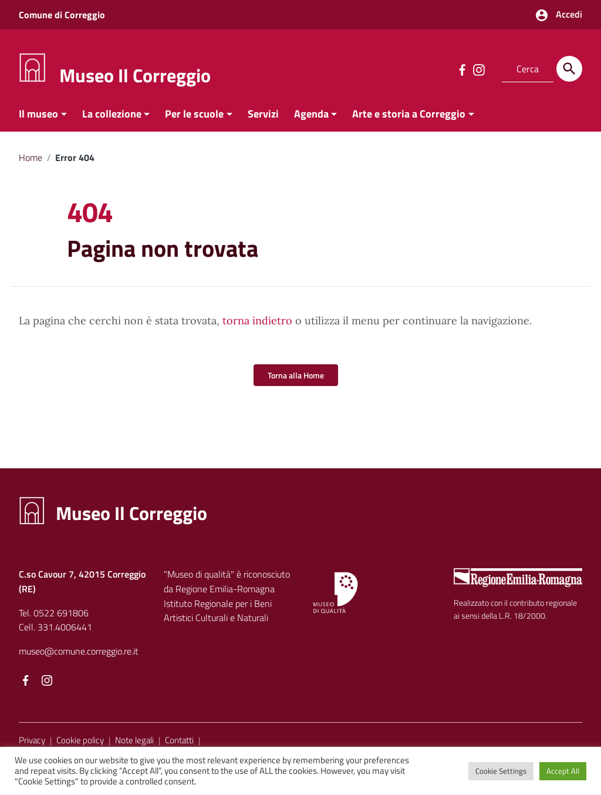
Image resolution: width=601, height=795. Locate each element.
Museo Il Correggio (135, 75)
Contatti (179, 740)
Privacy (32, 740)
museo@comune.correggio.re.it (79, 651)
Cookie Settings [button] (500, 771)
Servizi (263, 114)
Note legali (134, 740)
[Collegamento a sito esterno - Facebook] (462, 69)
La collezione (111, 114)
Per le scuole (194, 114)
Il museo (38, 114)
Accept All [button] (562, 771)
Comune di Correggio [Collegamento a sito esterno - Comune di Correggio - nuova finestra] (62, 15)
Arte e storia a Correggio (408, 114)
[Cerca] (569, 69)
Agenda (311, 114)
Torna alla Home (296, 375)
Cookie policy (80, 740)
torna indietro (257, 320)
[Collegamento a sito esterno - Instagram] (478, 69)
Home (30, 157)
